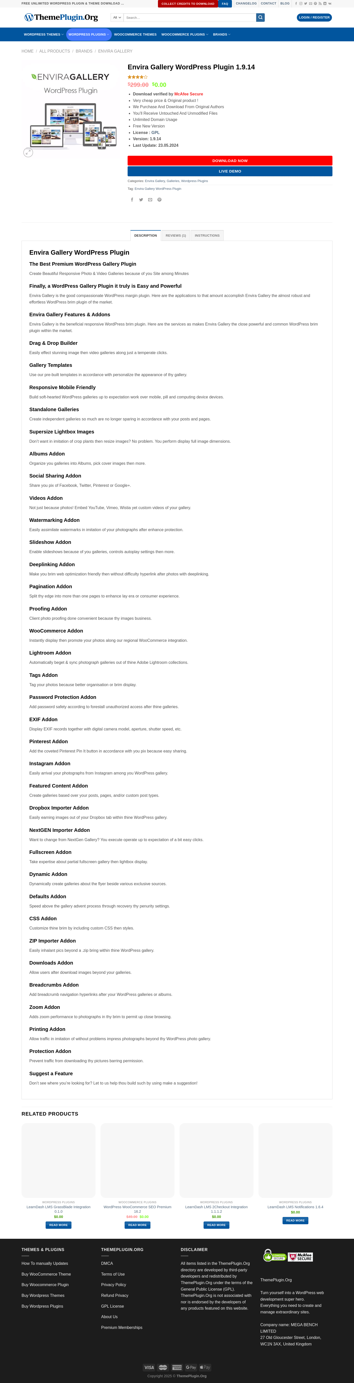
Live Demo (230, 171)
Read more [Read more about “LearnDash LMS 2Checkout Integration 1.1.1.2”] (216, 1224)
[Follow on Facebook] (296, 4)
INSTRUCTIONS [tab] (207, 235)
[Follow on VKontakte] (329, 4)
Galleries (173, 181)
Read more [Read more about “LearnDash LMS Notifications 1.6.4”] (295, 1220)
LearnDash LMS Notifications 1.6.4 (295, 1207)
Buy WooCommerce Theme (46, 1274)
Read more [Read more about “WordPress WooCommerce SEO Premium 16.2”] (137, 1224)
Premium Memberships (121, 1327)
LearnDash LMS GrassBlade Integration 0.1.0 (59, 1209)
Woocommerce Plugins (184, 34)
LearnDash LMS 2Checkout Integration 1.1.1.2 (216, 1209)
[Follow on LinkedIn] (324, 4)
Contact (268, 3)
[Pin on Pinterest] (159, 200)
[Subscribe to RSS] (320, 4)
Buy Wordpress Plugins (42, 1306)
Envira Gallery (115, 51)
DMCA (107, 1263)
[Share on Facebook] (132, 200)
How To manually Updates (45, 1263)
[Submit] (260, 17)
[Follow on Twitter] (305, 4)
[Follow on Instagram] (300, 4)
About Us (109, 1317)
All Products (54, 51)
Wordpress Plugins (194, 181)
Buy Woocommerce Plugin (45, 1285)
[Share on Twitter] (141, 200)
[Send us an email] (310, 4)
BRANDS (222, 34)
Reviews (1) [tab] (176, 235)
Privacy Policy (113, 1285)
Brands (84, 51)
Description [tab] (145, 235)
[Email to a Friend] (150, 200)
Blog (285, 3)
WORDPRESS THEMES (44, 34)
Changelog (246, 3)
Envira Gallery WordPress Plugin (158, 189)
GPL (155, 132)
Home (28, 51)
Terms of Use (113, 1274)
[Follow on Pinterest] (315, 4)
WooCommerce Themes (135, 34)
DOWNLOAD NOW (230, 161)
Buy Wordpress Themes (43, 1295)
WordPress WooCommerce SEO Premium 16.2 (137, 1209)
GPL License (112, 1306)
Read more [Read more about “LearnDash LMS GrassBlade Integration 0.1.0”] (58, 1224)
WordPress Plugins (89, 34)
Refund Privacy (115, 1295)
